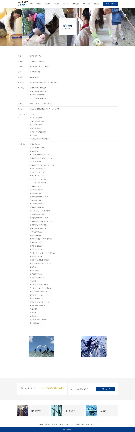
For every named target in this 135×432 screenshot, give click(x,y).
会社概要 (96, 4)
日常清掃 (56, 4)
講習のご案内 (86, 4)
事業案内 (39, 4)
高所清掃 (47, 4)
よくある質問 (75, 4)
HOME (31, 4)
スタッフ (65, 4)
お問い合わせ (110, 4)
